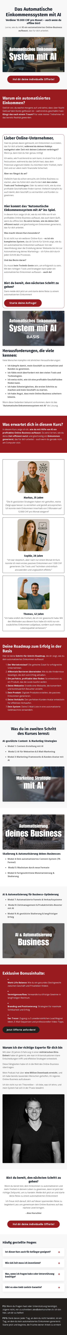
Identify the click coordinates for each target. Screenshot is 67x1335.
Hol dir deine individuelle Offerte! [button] (33, 79)
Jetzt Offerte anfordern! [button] (21, 1029)
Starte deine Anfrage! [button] (22, 303)
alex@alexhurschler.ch (43, 1309)
